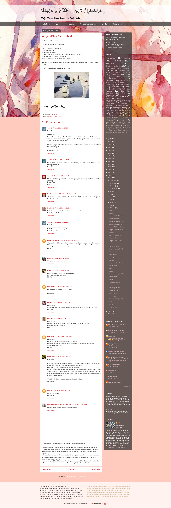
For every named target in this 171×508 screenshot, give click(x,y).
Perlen (123, 132)
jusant (92, 504)
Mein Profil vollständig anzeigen (116, 447)
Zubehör (121, 83)
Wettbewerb (118, 124)
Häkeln (122, 81)
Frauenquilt (121, 105)
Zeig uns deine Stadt (114, 125)
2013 (110, 178)
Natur (112, 70)
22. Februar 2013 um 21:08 (61, 208)
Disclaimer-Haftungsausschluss (114, 24)
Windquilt (125, 117)
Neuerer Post (47, 469)
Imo (124, 125)
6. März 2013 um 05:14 (79, 404)
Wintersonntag (114, 246)
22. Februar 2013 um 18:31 (61, 160)
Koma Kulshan (120, 122)
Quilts (58, 24)
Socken (116, 117)
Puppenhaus (113, 276)
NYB (110, 301)
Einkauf (111, 260)
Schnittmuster (119, 130)
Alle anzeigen (127, 386)
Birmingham (109, 132)
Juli (111, 194)
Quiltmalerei (112, 114)
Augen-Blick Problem (116, 230)
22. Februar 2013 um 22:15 (69, 240)
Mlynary (111, 115)
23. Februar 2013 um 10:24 (63, 356)
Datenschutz (109, 120)
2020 (110, 158)
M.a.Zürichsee (110, 122)
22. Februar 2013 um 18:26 (59, 128)
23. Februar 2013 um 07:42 (62, 302)
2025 (110, 145)
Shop (123, 95)
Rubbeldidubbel (114, 219)
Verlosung (128, 124)
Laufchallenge (110, 102)
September (113, 188)
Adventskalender (112, 79)
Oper (129, 112)
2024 (110, 147)
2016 (110, 169)
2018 (110, 164)
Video (127, 130)
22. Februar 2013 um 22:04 (59, 222)
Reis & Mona (113, 293)
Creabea (50, 318)
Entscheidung (113, 238)
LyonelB (50, 302)
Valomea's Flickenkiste (116, 330)
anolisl (49, 160)
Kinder (111, 279)
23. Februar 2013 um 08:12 (62, 318)
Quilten (127, 58)
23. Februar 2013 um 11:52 (61, 390)
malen (118, 72)
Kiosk (129, 125)
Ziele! (111, 210)
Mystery (111, 232)
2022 (110, 153)
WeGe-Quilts (112, 376)
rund (110, 268)
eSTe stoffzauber (114, 365)
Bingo (119, 115)
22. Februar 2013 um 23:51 (60, 270)
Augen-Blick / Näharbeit (116, 216)
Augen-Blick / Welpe (115, 241)
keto (109, 127)
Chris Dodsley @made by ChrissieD (59, 404)
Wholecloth (117, 97)
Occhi (112, 129)
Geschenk (110, 81)
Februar (112, 208)
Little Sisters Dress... (114, 326)
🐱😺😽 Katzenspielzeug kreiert (117, 340)
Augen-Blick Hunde (115, 235)
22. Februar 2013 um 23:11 (60, 258)
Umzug (110, 124)
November (113, 183)
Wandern (115, 110)
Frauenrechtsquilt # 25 (116, 249)
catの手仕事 (112, 370)
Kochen (109, 91)
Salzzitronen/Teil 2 (113, 366)
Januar (112, 308)
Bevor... (110, 384)
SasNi (49, 176)
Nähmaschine (110, 104)
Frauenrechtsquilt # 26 (116, 221)
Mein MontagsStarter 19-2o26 (117, 353)
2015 (110, 172)
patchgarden (112, 344)
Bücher (108, 97)
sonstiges (110, 58)
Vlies (107, 109)
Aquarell (127, 68)
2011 (110, 314)
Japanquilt (123, 102)
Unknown (50, 286)
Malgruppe (115, 68)
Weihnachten (126, 85)
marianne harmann (53, 240)
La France (124, 110)
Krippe (114, 109)
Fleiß (111, 271)
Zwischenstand (114, 290)
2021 (110, 156)
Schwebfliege (123, 119)
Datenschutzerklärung (88, 24)
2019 (110, 161)
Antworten (50, 153)
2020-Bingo (109, 112)
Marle (49, 270)
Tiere (129, 66)
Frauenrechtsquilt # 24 (116, 274)
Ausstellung (109, 100)
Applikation (110, 95)
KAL (126, 115)
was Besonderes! (114, 282)
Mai (111, 199)
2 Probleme (113, 257)
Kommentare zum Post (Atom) (75, 476)
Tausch (110, 130)
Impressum (70, 24)
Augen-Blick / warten (115, 224)
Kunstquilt (58, 116)
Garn (123, 93)
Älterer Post (96, 469)
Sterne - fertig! (113, 285)
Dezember (113, 180)
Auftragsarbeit (113, 66)
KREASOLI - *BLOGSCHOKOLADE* (115, 337)
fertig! (111, 304)
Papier (129, 122)
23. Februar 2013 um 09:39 (63, 336)
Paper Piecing (110, 119)
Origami (122, 109)
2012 (110, 311)
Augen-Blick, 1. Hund (116, 263)
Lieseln (108, 117)
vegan (126, 127)
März (111, 205)
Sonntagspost (113, 296)
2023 (110, 150)
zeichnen (110, 63)
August (112, 191)
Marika (49, 208)
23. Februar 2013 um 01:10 (63, 286)
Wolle (118, 77)
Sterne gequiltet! (114, 287)
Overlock (123, 120)
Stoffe (108, 72)
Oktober (112, 186)
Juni (111, 197)
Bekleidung (110, 85)
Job (107, 129)
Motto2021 (116, 107)
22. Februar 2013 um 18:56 (67, 194)
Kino (129, 129)
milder (111, 213)
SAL (121, 114)
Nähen (118, 60)
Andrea (49, 390)
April (111, 202)
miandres (50, 356)
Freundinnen (113, 252)
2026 (110, 142)
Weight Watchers (121, 129)
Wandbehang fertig (114, 378)
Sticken (128, 87)
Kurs (107, 83)
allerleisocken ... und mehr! (117, 325)
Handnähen (109, 105)
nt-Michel (109, 409)
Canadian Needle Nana (115, 357)
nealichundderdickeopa (116, 351)
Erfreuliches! (113, 254)
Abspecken (123, 104)
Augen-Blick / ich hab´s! (116, 227)
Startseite (46, 24)
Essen (128, 72)
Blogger (104, 504)
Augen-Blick (51, 116)
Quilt (129, 75)
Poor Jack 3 (111, 372)
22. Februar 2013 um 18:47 (60, 176)
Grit (48, 128)
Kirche (125, 107)
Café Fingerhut (118, 89)
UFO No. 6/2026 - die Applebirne (118, 332)
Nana (119, 423)
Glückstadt (116, 75)
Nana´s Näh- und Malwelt (72, 10)
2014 (110, 175)
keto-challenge (118, 127)
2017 (110, 167)
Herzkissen (117, 132)
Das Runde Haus (53, 194)
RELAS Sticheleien (114, 382)
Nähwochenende (122, 100)
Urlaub (128, 114)
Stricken (123, 70)
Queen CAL (121, 98)
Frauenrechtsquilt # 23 (116, 299)
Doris (49, 258)
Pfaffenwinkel (113, 265)
